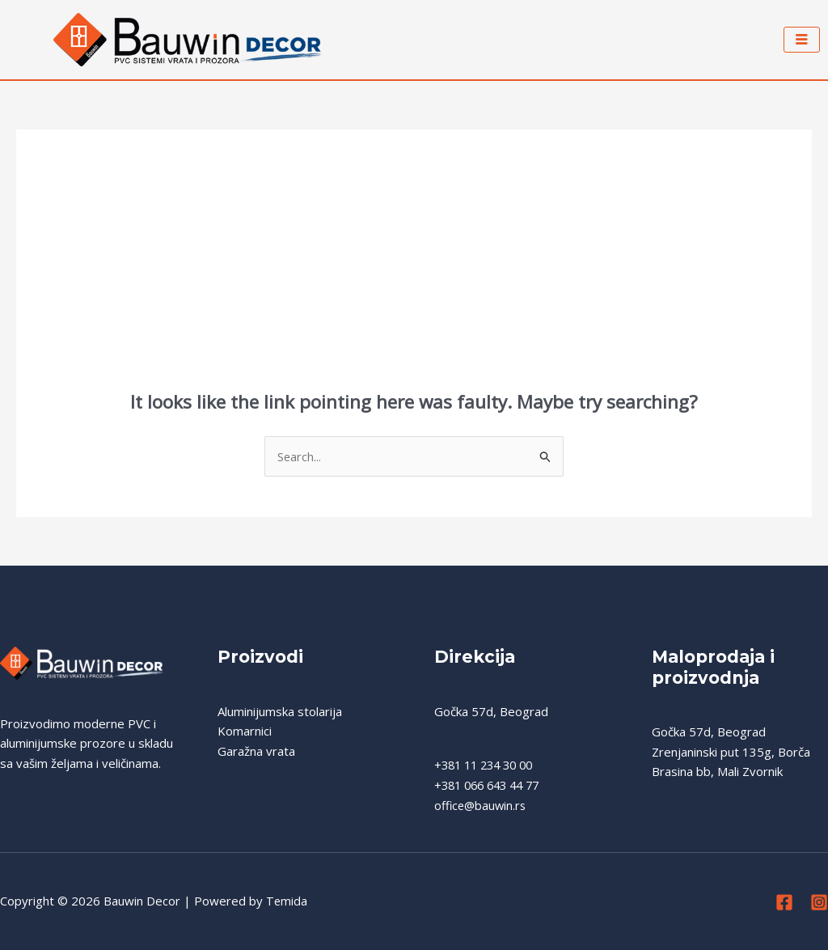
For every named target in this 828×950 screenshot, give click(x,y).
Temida (287, 901)
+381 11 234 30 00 (488, 765)
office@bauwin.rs (482, 806)
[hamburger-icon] (802, 39)
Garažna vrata (256, 752)
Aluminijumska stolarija (280, 711)
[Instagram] (819, 903)
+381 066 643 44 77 (491, 786)
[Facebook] (784, 903)
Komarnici (245, 731)
